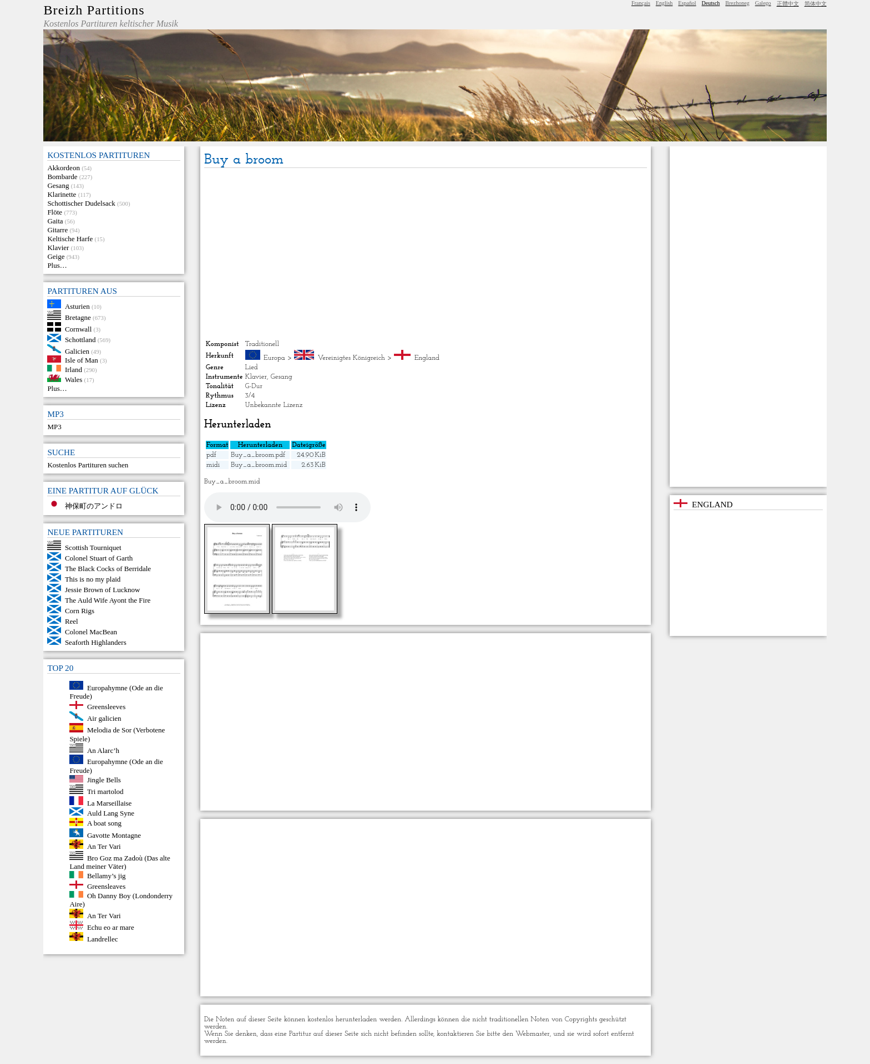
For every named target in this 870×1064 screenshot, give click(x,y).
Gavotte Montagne (114, 835)
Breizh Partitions (93, 10)
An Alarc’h (103, 750)
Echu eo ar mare (110, 927)
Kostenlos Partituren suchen (87, 465)
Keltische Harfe (70, 239)
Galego (763, 3)
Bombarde (62, 176)
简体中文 (816, 4)
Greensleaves (106, 886)
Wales (73, 379)
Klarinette (61, 194)
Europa (274, 358)
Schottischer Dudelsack (81, 203)
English (664, 3)
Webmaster (532, 1033)
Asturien (77, 306)
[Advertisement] (426, 254)
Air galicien (104, 718)
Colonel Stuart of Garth (99, 558)
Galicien (77, 351)
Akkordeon (63, 168)
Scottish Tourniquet (93, 547)
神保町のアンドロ (94, 506)
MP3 (54, 426)
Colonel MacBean (91, 632)
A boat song (104, 823)
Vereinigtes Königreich (351, 358)
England (426, 358)
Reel (71, 621)
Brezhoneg (737, 3)
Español (687, 3)
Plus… (57, 265)
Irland (73, 369)
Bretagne (78, 317)
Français (640, 3)
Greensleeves (106, 706)
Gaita (55, 221)
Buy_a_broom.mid (259, 465)
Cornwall (78, 329)
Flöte (54, 212)
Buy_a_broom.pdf (258, 455)
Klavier (58, 247)
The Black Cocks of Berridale (108, 568)
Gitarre (57, 230)
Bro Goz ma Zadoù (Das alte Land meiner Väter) (119, 861)
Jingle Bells (104, 780)
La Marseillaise (109, 802)
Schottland (80, 339)
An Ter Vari (104, 846)
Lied (251, 367)
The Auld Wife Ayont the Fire (107, 600)
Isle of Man (81, 360)
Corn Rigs (79, 611)
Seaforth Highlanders (96, 642)
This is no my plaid (92, 579)
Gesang (58, 185)
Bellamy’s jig (106, 876)
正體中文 (788, 4)
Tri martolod (105, 791)
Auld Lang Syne (110, 813)
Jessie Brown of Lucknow (102, 590)
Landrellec (102, 938)
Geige (55, 256)
